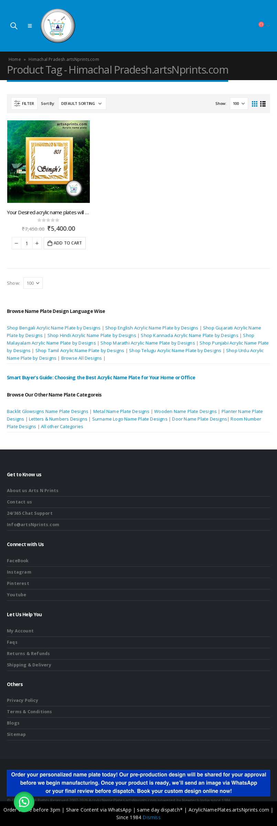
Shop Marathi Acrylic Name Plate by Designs (147, 343)
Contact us (19, 502)
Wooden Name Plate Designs (185, 411)
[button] (24, 802)
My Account (20, 631)
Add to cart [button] (68, 243)
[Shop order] (82, 103)
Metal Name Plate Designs (121, 411)
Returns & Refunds (28, 653)
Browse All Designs (81, 358)
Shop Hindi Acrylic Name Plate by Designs (91, 335)
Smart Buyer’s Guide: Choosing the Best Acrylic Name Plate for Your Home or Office (101, 377)
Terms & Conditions (29, 712)
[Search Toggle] (14, 26)
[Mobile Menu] (29, 26)
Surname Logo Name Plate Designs (130, 419)
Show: (220, 103)
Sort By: (48, 103)
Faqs (12, 642)
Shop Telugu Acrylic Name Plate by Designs (175, 350)
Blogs (13, 723)
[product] (48, 161)
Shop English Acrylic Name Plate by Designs (151, 328)
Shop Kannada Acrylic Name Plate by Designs (189, 335)
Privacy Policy (22, 700)
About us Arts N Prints (32, 490)
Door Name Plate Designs (199, 419)
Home (15, 59)
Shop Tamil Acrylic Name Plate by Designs (80, 350)
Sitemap (16, 734)
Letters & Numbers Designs (58, 419)
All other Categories (62, 426)
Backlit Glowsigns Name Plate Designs (47, 411)
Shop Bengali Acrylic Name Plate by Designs (53, 328)
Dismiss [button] (151, 817)
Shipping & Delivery (29, 665)
